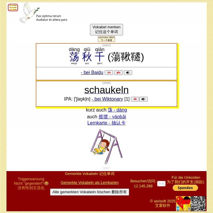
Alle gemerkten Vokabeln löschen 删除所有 (89, 192)
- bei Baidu (92, 72)
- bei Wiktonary (107, 98)
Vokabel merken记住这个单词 (106, 29)
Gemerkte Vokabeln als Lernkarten (90, 182)
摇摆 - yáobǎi (112, 116)
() (106, 45)
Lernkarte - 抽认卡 (106, 122)
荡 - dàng (117, 109)
